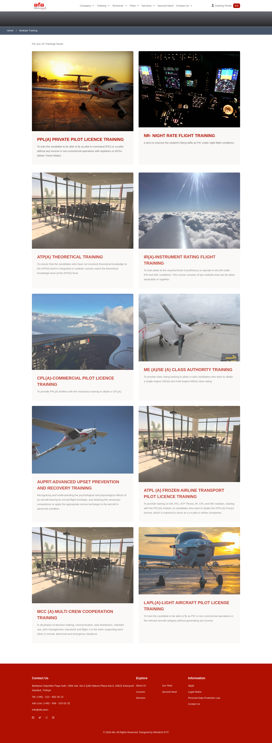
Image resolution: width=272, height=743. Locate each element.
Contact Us (184, 5)
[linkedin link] (53, 717)
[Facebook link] (33, 717)
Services (148, 5)
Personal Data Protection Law (204, 698)
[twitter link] (40, 717)
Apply (191, 685)
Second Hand (165, 5)
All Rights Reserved (127, 732)
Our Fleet (167, 685)
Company (87, 5)
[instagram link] (46, 717)
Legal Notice (195, 691)
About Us (141, 685)
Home (10, 30)
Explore (141, 678)
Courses (140, 691)
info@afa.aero (40, 709)
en (237, 5)
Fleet (134, 5)
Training (103, 5)
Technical (119, 5)
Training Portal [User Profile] (221, 5)
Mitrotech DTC (161, 732)
